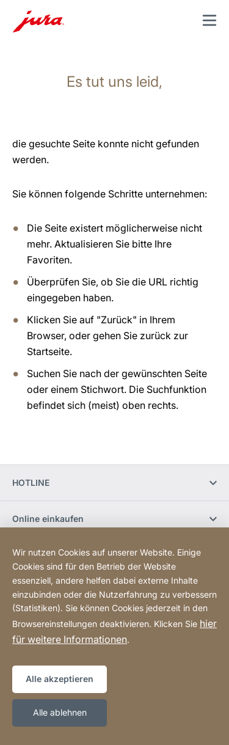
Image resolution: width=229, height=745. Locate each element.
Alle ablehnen (60, 712)
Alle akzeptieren (59, 678)
